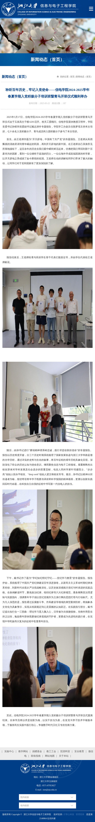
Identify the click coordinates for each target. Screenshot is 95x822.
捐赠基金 (37, 751)
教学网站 (23, 751)
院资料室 (65, 751)
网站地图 (50, 756)
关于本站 (64, 756)
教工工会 (51, 751)
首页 (72, 77)
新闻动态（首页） (84, 77)
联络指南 (36, 756)
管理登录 (80, 814)
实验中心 (9, 751)
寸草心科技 (69, 814)
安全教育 (79, 751)
